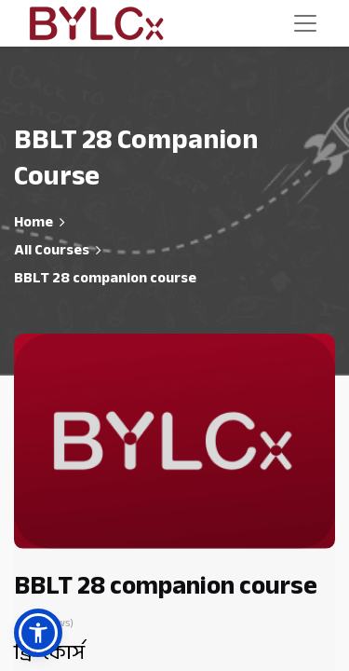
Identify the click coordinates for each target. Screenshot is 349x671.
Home (33, 222)
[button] (38, 632)
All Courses (51, 250)
